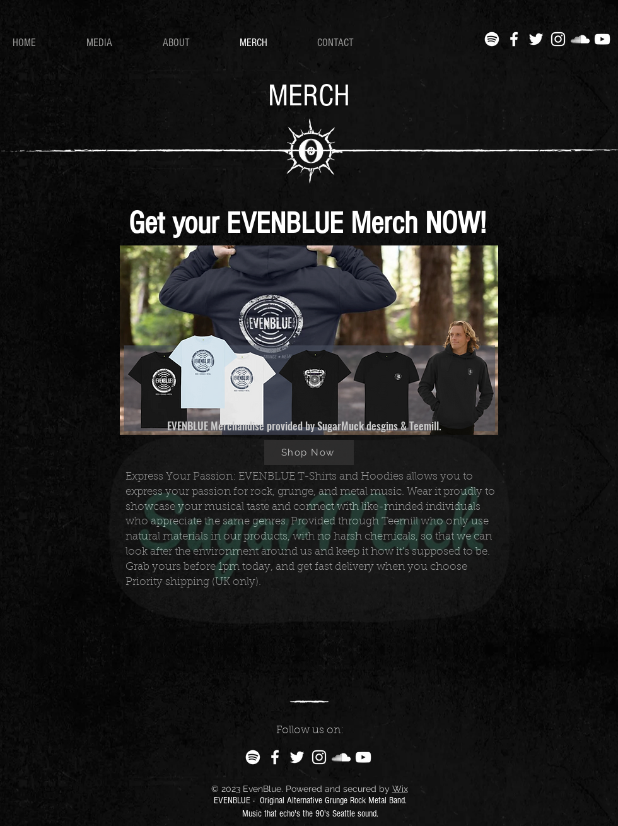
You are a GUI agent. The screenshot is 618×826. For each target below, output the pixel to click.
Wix (400, 789)
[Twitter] (536, 39)
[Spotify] (491, 39)
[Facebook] (513, 39)
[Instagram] (558, 39)
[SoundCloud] (580, 39)
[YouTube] (602, 39)
